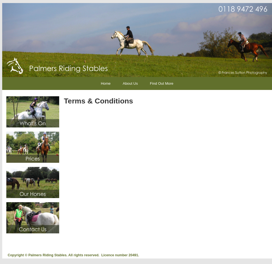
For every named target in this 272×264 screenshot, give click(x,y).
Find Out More (161, 83)
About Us (130, 83)
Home (106, 83)
